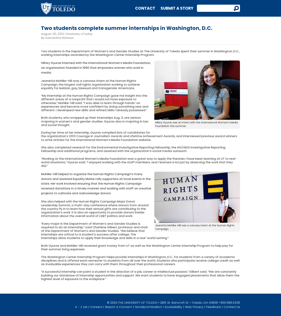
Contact (145, 8)
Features (73, 34)
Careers (96, 307)
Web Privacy (194, 307)
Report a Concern (118, 307)
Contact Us (232, 307)
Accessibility (173, 307)
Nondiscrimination (148, 307)
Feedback (213, 307)
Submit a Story (177, 8)
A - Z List (81, 307)
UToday (86, 34)
